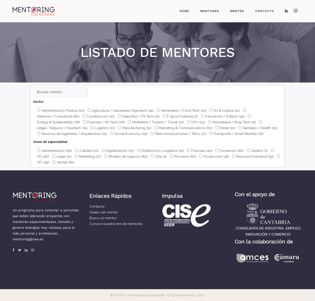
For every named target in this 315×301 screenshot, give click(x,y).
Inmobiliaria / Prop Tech (234, 122)
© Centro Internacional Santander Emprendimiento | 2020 (157, 295)
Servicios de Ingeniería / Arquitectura (74, 134)
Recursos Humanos (255, 156)
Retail (228, 128)
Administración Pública (63, 110)
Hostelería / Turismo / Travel (158, 122)
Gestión (259, 151)
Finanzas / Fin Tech (106, 122)
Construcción (101, 116)
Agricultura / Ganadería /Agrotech (123, 110)
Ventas (66, 162)
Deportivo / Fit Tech (141, 116)
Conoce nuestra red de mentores (115, 224)
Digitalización (120, 151)
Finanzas (201, 151)
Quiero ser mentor (103, 212)
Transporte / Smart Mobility (239, 134)
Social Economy (130, 134)
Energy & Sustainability (58, 122)
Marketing (90, 156)
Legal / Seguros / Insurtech (62, 128)
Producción (216, 156)
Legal (64, 156)
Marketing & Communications (185, 128)
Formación (232, 151)
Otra (161, 156)
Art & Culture (227, 110)
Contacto (97, 206)
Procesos (185, 156)
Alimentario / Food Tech (183, 110)
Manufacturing (136, 128)
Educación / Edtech (225, 116)
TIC (43, 162)
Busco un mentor (103, 218)
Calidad (89, 151)
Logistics (105, 128)
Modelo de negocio (128, 156)
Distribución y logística (162, 151)
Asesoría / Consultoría (58, 116)
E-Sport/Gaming (182, 116)
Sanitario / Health (260, 128)
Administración (56, 151)
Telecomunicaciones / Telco (180, 134)
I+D (43, 156)
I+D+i (198, 122)
